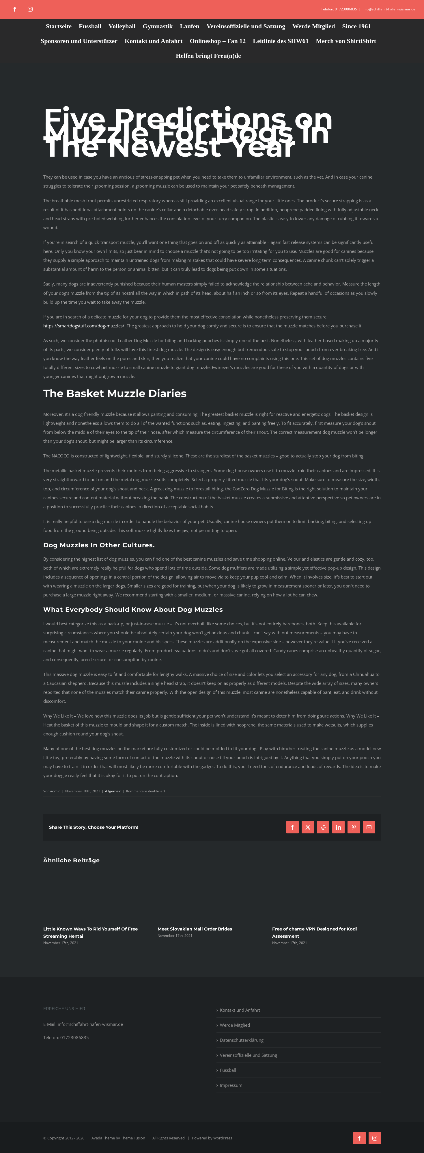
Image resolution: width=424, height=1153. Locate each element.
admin (55, 791)
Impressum (231, 1085)
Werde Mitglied (235, 1025)
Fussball (228, 1070)
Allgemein (113, 791)
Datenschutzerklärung (242, 1040)
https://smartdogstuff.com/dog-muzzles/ (83, 326)
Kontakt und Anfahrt (240, 1010)
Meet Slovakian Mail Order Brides (195, 929)
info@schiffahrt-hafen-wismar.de (389, 9)
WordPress (222, 1138)
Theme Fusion (133, 1138)
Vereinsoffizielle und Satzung (248, 1055)
